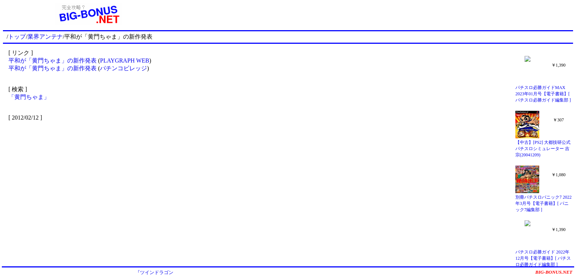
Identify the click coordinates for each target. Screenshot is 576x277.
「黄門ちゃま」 (29, 97)
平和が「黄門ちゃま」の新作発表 (52, 60)
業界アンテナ (45, 36)
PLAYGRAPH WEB (124, 60)
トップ (17, 36)
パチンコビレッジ (123, 68)
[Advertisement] (374, 14)
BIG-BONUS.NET (553, 272)
